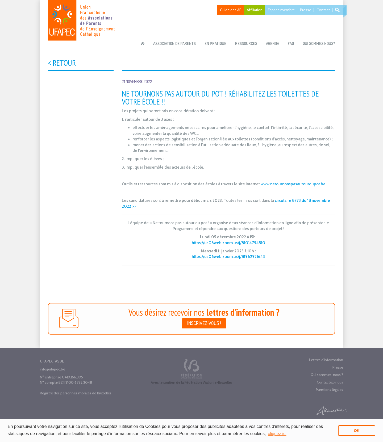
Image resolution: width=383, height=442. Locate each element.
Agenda (272, 43)
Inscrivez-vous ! (204, 323)
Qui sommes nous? (319, 43)
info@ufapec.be (52, 369)
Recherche (338, 10)
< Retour (62, 62)
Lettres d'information (326, 359)
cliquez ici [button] (277, 433)
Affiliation (255, 9)
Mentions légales (329, 389)
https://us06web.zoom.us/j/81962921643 (228, 256)
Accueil (142, 43)
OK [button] (357, 430)
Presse (305, 9)
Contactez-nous (330, 382)
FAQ (291, 43)
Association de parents (174, 43)
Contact (323, 9)
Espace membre (281, 9)
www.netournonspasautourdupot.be (293, 184)
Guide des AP (231, 9)
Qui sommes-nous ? (327, 374)
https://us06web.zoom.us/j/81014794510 (228, 242)
